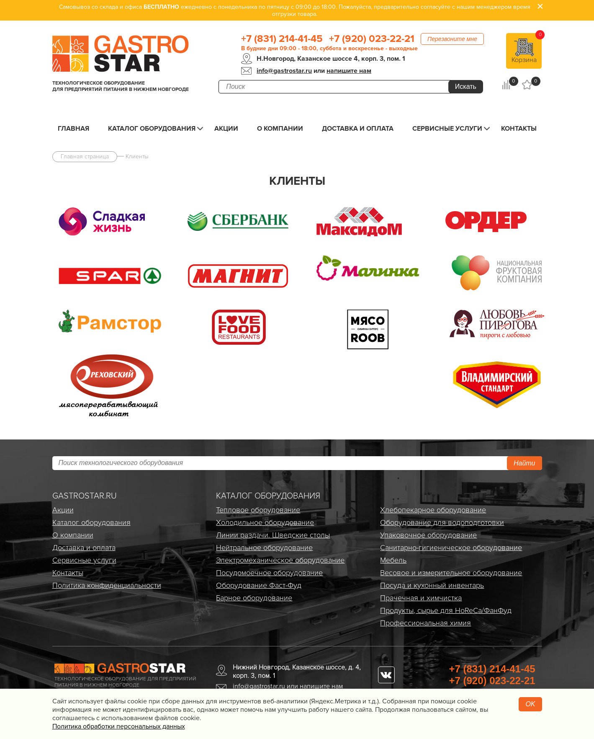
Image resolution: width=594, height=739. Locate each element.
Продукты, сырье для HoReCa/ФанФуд (446, 610)
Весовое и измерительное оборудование (451, 572)
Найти (524, 463)
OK (530, 704)
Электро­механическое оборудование (280, 560)
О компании (280, 128)
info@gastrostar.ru (284, 71)
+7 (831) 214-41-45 (282, 39)
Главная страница (85, 156)
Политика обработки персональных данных (118, 726)
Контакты (519, 128)
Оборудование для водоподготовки (442, 522)
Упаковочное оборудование (428, 535)
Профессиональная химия (425, 623)
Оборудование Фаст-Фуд (258, 585)
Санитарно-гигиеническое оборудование (451, 547)
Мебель (393, 560)
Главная (73, 128)
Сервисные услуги (447, 128)
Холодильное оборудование (265, 522)
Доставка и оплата (357, 128)
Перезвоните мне (452, 39)
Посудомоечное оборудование (269, 572)
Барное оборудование (254, 597)
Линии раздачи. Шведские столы (273, 535)
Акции (226, 128)
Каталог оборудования (151, 128)
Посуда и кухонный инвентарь (432, 585)
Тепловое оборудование (258, 509)
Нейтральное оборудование (264, 547)
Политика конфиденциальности (106, 585)
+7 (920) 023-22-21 (371, 39)
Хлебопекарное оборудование (433, 509)
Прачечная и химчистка (421, 597)
